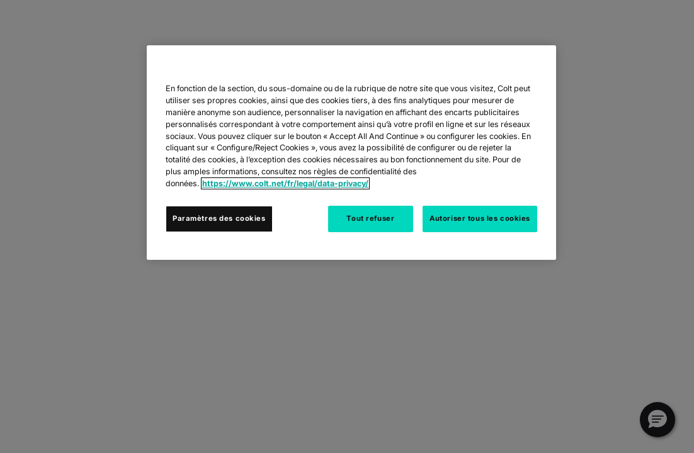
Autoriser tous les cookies (479, 218)
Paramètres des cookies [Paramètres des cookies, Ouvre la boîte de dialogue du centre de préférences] (219, 218)
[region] (351, 152)
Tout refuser (370, 218)
